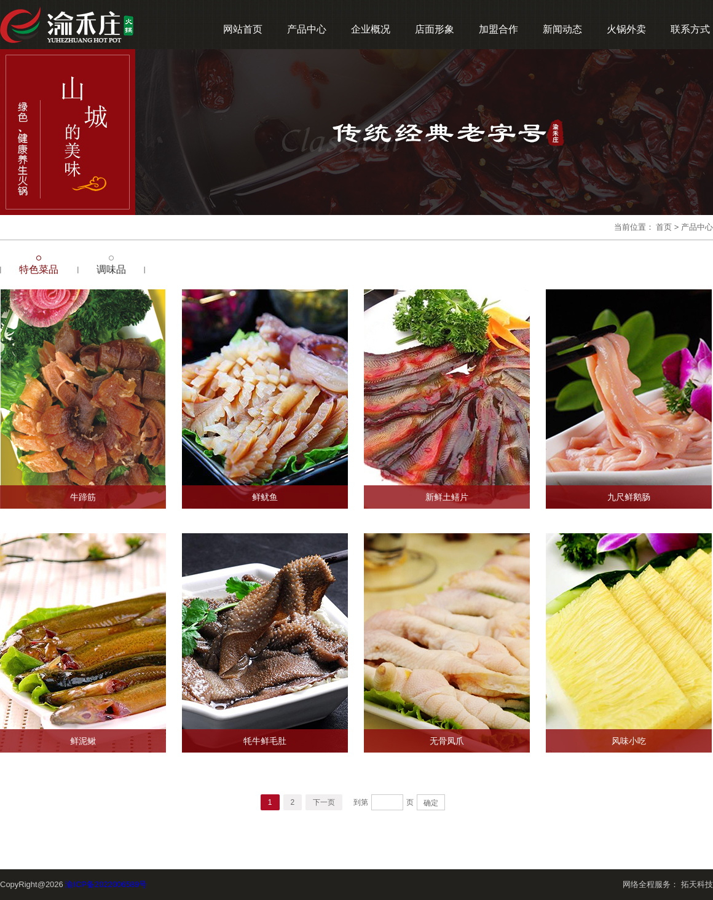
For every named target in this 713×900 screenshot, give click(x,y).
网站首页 (242, 29)
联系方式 (690, 29)
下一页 (324, 802)
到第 (360, 802)
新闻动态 (562, 29)
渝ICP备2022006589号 (106, 884)
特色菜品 (38, 269)
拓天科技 (697, 884)
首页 (664, 227)
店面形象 (434, 29)
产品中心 (306, 29)
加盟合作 (498, 29)
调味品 (111, 269)
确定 (430, 803)
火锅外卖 (626, 29)
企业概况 (370, 29)
